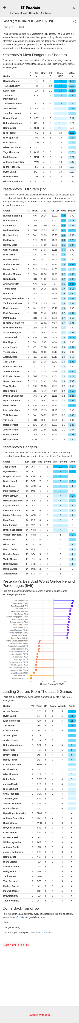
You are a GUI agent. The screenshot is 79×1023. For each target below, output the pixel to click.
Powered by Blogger (39, 1014)
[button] (74, 21)
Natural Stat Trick (44, 932)
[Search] (74, 8)
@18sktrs (21, 917)
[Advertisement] (39, 979)
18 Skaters (30, 7)
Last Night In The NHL (16, 944)
